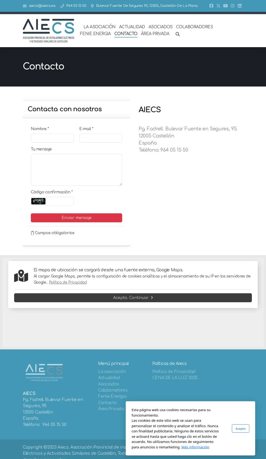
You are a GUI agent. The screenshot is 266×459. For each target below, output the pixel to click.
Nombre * (40, 129)
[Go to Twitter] (218, 6)
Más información (138, 447)
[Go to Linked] (239, 6)
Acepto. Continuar (133, 298)
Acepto (183, 428)
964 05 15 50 (76, 6)
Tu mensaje (41, 149)
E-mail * (86, 129)
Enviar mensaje (77, 218)
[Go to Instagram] (232, 6)
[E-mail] (100, 138)
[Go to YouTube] (225, 6)
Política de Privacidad (68, 282)
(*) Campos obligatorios (52, 233)
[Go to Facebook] (211, 6)
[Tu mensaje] (76, 170)
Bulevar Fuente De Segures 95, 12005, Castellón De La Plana (147, 6)
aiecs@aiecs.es (42, 6)
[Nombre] (52, 138)
